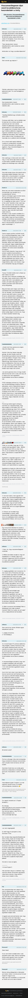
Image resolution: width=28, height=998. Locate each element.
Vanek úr (4, 187)
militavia (4, 546)
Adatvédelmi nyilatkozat (6, 993)
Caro (3, 779)
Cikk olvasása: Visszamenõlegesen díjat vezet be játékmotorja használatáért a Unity (14, 16)
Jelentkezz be (5, 23)
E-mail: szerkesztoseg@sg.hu (7, 995)
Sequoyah (4, 969)
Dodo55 (4, 270)
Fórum (21, 993)
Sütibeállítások (19, 995)
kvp (3, 886)
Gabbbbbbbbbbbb (7, 99)
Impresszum (15, 993)
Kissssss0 (4, 947)
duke (3, 57)
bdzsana (4, 28)
